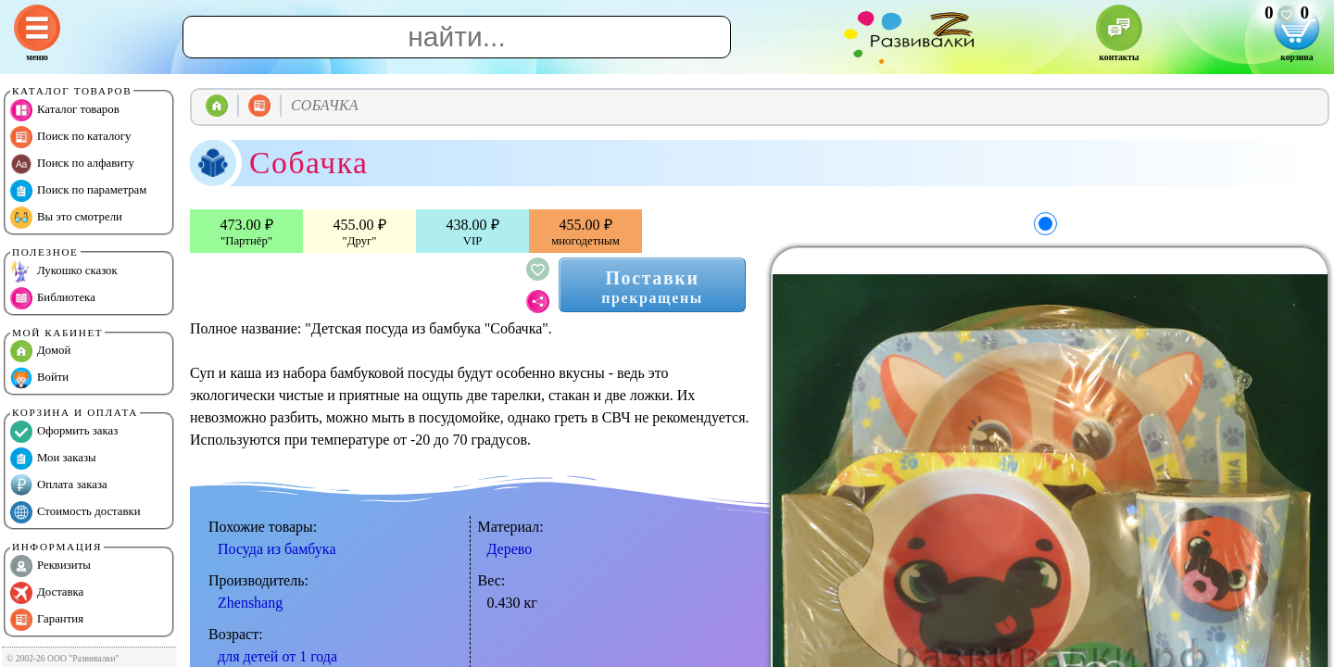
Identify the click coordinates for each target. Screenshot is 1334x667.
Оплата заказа (58, 485)
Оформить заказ (64, 432)
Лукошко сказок (64, 271)
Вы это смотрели (66, 218)
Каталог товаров (65, 110)
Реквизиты (50, 566)
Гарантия (46, 620)
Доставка (46, 593)
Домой (40, 351)
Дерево (510, 549)
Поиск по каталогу (70, 137)
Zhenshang (250, 602)
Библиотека (52, 298)
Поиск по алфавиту (72, 164)
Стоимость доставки (75, 512)
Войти (39, 378)
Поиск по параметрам (78, 191)
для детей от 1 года (277, 656)
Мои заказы (53, 458)
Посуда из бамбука (277, 549)
